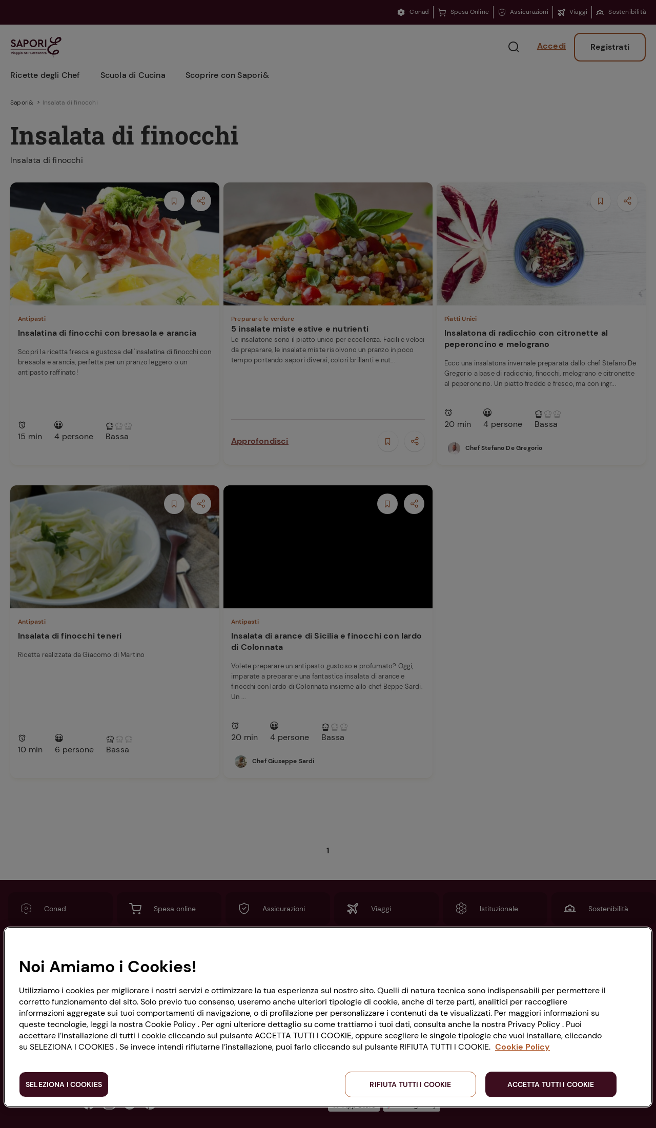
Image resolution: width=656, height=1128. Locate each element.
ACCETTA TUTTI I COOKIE (550, 1084)
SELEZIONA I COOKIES (64, 1084)
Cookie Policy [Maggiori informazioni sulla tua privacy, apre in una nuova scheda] (522, 1046)
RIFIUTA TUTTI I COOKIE (410, 1084)
